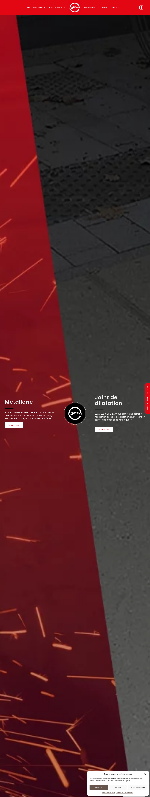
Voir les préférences (137, 787)
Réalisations (88, 7)
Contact (114, 7)
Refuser (118, 787)
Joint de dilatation (57, 7)
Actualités (102, 7)
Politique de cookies (108, 793)
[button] (145, 774)
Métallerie (40, 7)
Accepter (98, 787)
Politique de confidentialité (124, 793)
